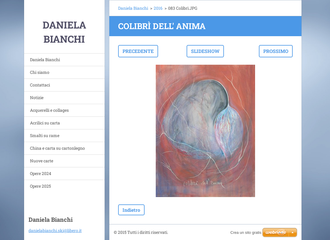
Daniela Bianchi (45, 59)
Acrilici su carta (45, 123)
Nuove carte (41, 161)
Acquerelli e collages (49, 110)
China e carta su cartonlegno (57, 148)
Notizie (36, 97)
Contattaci (40, 85)
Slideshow (205, 51)
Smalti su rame (44, 135)
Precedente (138, 51)
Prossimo (275, 51)
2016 (158, 8)
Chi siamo (39, 72)
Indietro (131, 210)
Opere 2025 (40, 186)
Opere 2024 (40, 173)
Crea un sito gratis (246, 232)
